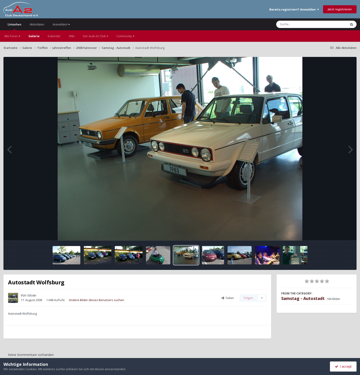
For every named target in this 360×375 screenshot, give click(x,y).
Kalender (54, 36)
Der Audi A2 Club (95, 36)
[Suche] (302, 24)
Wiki (72, 36)
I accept (343, 366)
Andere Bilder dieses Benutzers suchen (96, 300)
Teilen (228, 298)
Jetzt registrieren (340, 9)
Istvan (31, 295)
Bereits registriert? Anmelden (294, 9)
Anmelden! (61, 24)
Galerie (33, 36)
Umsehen (14, 26)
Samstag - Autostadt (303, 298)
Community (125, 36)
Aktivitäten (37, 24)
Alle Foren (12, 36)
